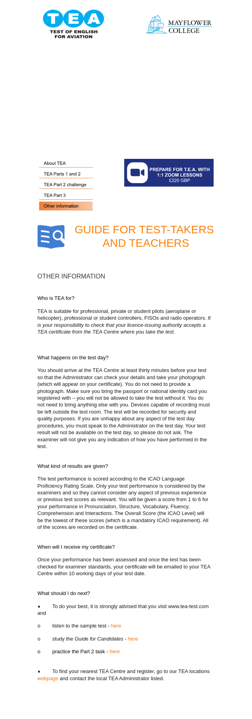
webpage (48, 678)
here (116, 626)
